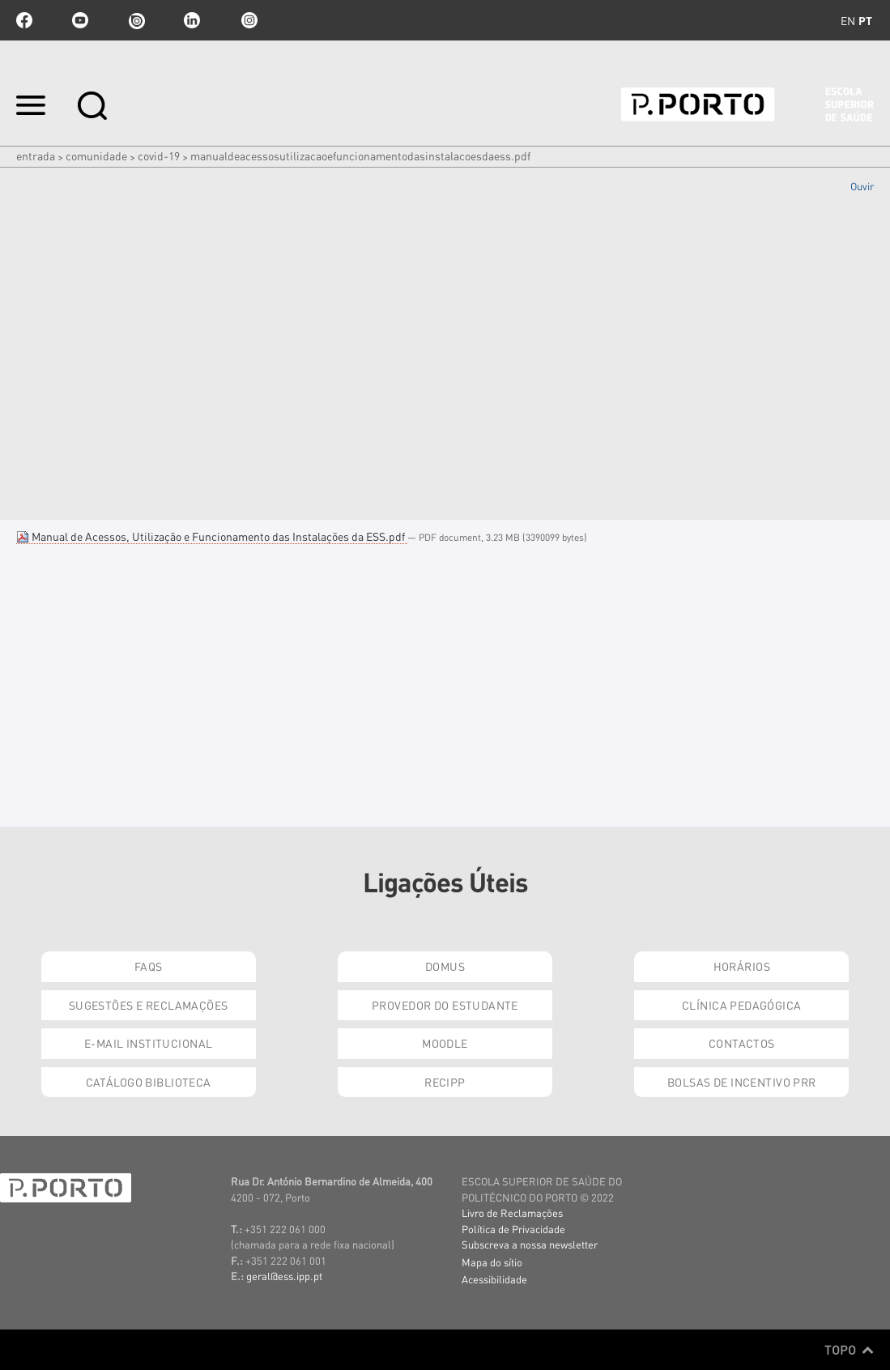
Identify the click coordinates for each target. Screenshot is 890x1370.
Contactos (742, 1043)
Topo (849, 1350)
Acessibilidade (494, 1279)
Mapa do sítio (492, 1262)
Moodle (445, 1043)
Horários (741, 966)
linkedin (192, 20)
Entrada (35, 155)
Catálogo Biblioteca (148, 1081)
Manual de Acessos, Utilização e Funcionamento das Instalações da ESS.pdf (211, 536)
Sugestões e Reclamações (148, 1005)
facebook (24, 20)
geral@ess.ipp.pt (284, 1276)
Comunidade (96, 155)
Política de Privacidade (513, 1229)
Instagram (248, 20)
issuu (136, 20)
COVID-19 (159, 155)
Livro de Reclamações (512, 1212)
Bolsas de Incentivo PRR (741, 1081)
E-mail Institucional (148, 1043)
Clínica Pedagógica (742, 1005)
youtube (80, 20)
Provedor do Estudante (445, 1005)
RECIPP (445, 1081)
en (848, 20)
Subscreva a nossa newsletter (530, 1244)
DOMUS (445, 966)
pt (865, 20)
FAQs (148, 966)
